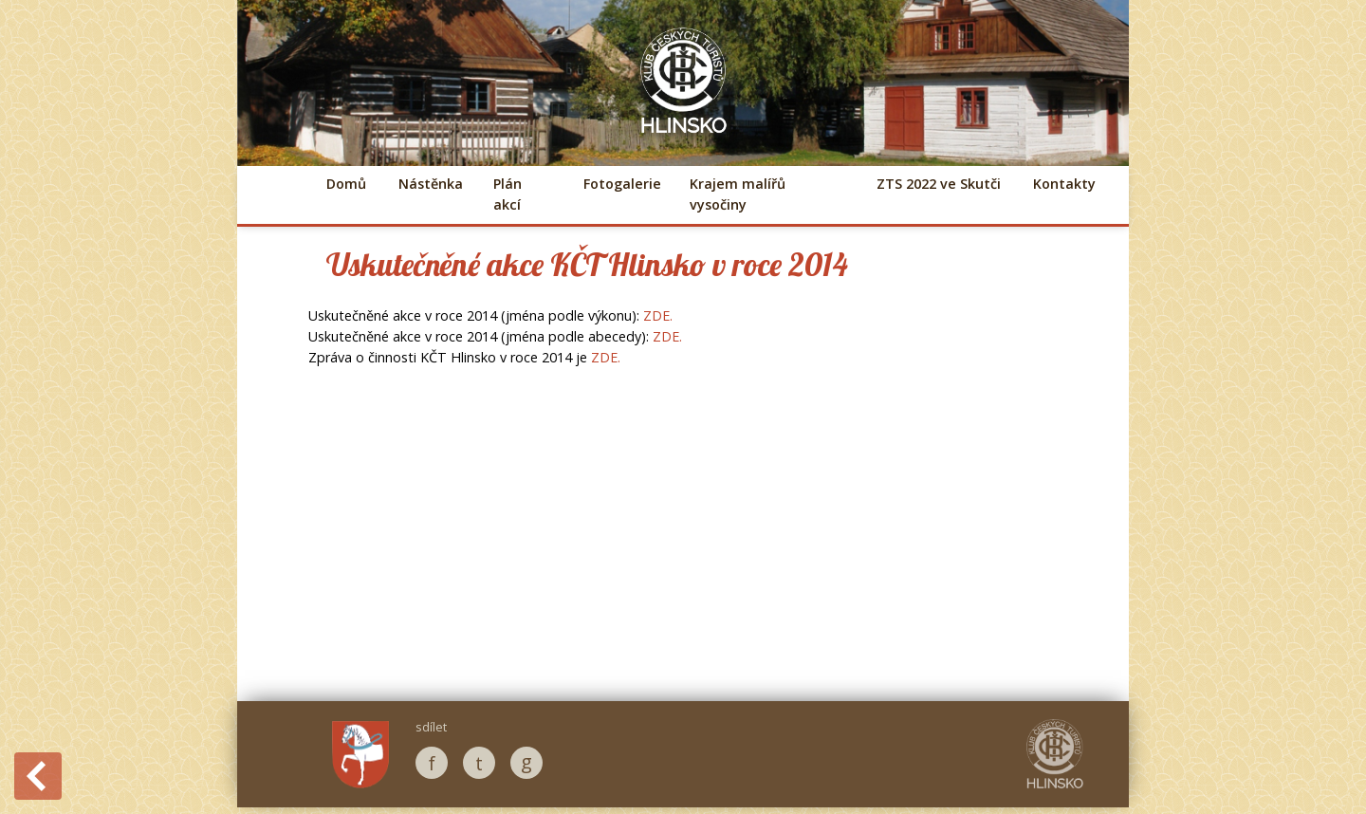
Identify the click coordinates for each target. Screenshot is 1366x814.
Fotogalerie (620, 184)
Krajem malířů (737, 194)
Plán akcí (507, 194)
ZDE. (658, 315)
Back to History (38, 776)
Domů (346, 184)
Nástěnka (429, 184)
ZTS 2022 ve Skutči (939, 184)
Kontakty (1064, 184)
